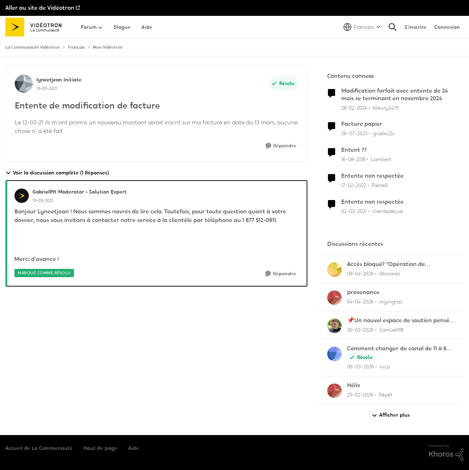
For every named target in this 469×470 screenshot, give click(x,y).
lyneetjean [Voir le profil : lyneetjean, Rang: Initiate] (49, 79)
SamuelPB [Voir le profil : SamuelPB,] (391, 330)
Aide (133, 448)
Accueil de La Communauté (39, 448)
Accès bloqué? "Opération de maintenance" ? (386, 264)
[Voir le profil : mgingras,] (334, 298)
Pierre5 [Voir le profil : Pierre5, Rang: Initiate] (380, 185)
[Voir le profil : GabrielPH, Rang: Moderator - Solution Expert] (21, 196)
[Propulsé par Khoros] (446, 452)
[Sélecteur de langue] (362, 27)
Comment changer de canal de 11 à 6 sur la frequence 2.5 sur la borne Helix (398, 348)
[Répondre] (281, 146)
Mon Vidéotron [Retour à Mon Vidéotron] (108, 47)
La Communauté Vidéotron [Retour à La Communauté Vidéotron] (32, 47)
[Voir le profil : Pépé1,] (334, 390)
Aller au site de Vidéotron (39, 8)
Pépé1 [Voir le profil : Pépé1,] (385, 394)
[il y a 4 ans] (353, 185)
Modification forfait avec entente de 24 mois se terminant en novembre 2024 (394, 94)
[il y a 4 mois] (360, 367)
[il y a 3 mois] (360, 274)
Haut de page (100, 448)
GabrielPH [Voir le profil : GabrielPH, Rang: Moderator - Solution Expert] (44, 192)
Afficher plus (391, 415)
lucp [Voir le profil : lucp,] (385, 366)
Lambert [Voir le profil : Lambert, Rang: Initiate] (381, 159)
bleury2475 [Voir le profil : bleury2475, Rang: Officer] (386, 107)
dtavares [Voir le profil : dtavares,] (389, 273)
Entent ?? (354, 150)
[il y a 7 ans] (353, 159)
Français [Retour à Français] (76, 47)
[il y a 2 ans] (354, 107)
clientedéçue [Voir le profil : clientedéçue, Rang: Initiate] (387, 211)
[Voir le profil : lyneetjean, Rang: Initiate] (24, 84)
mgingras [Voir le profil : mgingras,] (390, 301)
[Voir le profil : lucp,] (334, 354)
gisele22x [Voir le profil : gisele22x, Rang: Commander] (384, 133)
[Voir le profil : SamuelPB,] (334, 326)
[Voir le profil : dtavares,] (334, 269)
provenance (363, 292)
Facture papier (361, 124)
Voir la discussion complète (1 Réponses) (57, 172)
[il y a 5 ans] (354, 211)
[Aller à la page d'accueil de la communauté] (35, 27)
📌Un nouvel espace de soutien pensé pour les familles (398, 320)
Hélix (353, 385)
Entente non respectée (372, 175)
